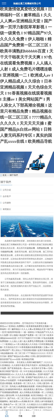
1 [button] (25, 168)
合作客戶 (7, 196)
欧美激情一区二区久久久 (25, 383)
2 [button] (28, 168)
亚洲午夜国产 (44, 374)
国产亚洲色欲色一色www (19, 368)
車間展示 (7, 209)
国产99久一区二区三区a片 (19, 398)
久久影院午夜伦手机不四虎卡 (25, 365)
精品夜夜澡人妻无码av (34, 389)
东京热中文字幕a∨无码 (42, 368)
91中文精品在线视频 (33, 371)
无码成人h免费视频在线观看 (22, 386)
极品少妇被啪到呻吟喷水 (11, 389)
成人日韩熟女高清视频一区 (32, 392)
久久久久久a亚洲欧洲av (26, 374)
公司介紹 (7, 190)
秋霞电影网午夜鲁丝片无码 (39, 407)
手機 (20, 414)
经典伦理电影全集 (44, 386)
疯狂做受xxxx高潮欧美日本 (22, 401)
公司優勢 (7, 203)
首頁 (4, 175)
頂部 (34, 414)
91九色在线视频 (23, 395)
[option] (27, 162)
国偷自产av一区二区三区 (14, 404)
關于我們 (14, 175)
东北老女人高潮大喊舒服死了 (30, 362)
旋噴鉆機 (31, 248)
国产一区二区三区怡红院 (14, 407)
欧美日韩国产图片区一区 (11, 371)
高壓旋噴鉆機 (43, 248)
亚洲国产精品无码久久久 (37, 377)
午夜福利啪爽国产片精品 (28, 380)
